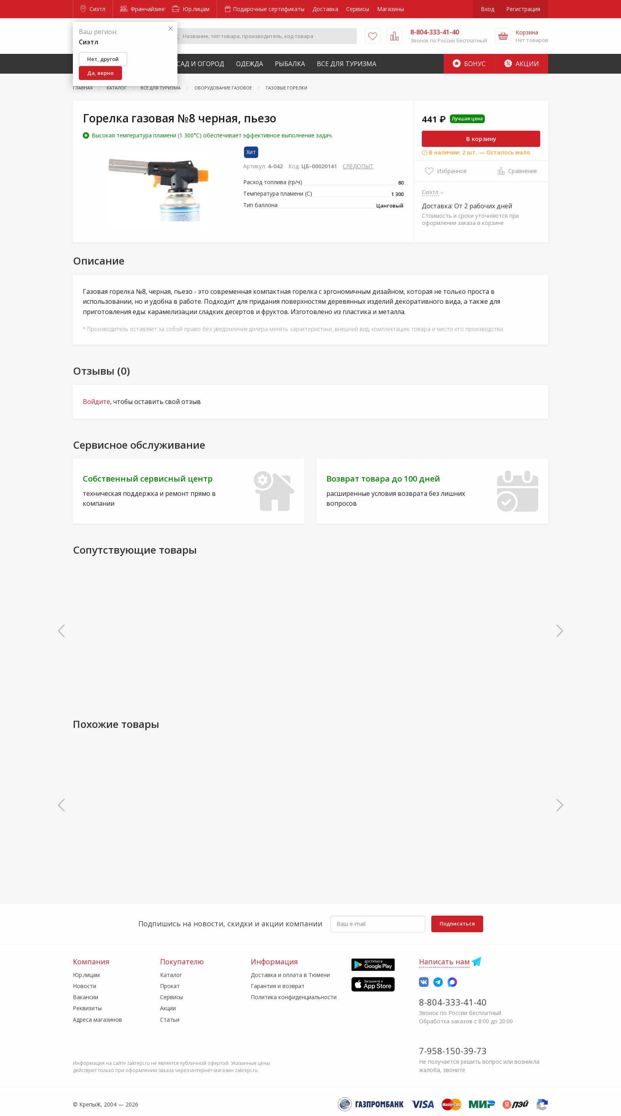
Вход (487, 9)
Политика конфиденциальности (294, 997)
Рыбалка (290, 63)
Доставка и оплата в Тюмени (290, 975)
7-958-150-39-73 (453, 1051)
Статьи (169, 1019)
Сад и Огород (200, 63)
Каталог (171, 975)
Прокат (170, 986)
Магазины (390, 9)
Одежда (249, 63)
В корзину (481, 139)
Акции (521, 63)
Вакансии (85, 997)
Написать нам (444, 961)
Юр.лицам (191, 9)
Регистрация (523, 9)
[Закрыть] (171, 29)
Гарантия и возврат (278, 986)
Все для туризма (346, 63)
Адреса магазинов (97, 1019)
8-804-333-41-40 (453, 1002)
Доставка (325, 9)
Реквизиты (87, 1008)
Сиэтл (92, 9)
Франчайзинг (143, 9)
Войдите (96, 401)
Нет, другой (103, 59)
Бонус (469, 63)
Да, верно (100, 72)
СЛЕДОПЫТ (358, 166)
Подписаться (457, 923)
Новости (84, 986)
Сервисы (357, 9)
